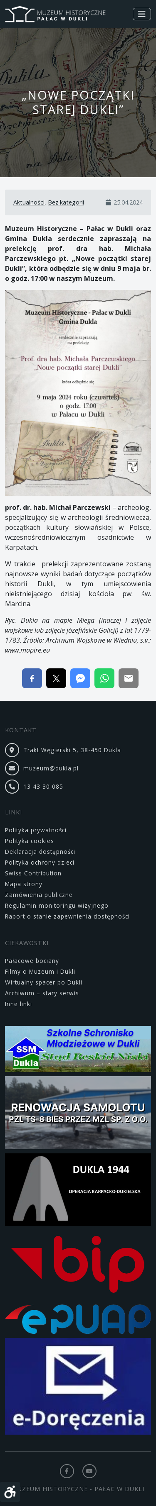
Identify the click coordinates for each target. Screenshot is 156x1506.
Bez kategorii (66, 202)
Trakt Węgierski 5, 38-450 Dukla (72, 750)
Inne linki (18, 1004)
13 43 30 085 (43, 786)
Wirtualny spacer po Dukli (43, 982)
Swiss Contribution (33, 873)
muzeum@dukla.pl (51, 768)
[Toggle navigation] (142, 14)
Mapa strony (23, 884)
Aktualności (29, 202)
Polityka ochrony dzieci (39, 862)
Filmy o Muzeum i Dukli (40, 971)
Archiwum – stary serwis (42, 993)
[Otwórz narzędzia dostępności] (10, 1492)
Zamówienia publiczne (39, 895)
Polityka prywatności (36, 830)
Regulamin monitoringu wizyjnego (57, 905)
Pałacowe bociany (32, 961)
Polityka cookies (29, 841)
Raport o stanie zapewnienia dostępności (67, 916)
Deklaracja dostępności (40, 851)
